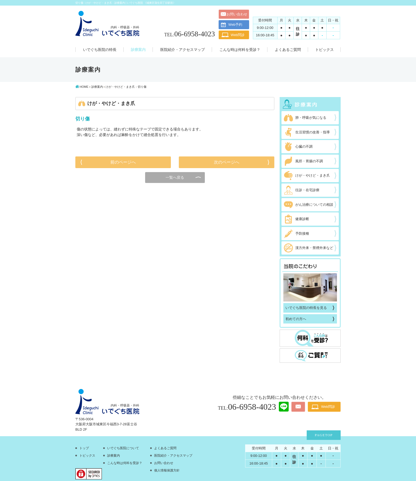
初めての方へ (295, 319)
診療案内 (97, 86)
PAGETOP (324, 435)
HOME (84, 86)
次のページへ (226, 162)
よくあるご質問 (165, 448)
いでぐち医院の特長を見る (306, 308)
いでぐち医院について (123, 448)
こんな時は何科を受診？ (124, 463)
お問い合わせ (237, 14)
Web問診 (238, 35)
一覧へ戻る (175, 177)
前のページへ (123, 162)
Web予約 (231, 24)
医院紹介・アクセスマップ (173, 455)
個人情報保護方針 (167, 470)
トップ (84, 448)
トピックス (87, 455)
